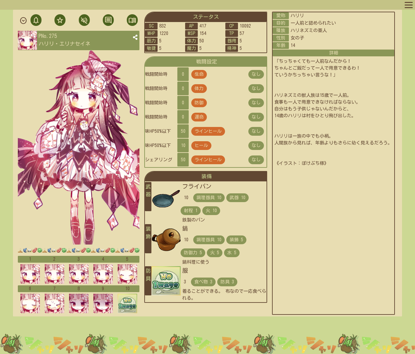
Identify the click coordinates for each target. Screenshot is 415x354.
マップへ (17, 4)
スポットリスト (110, 4)
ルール (137, 4)
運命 (199, 117)
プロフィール (44, 4)
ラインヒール (208, 131)
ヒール (201, 145)
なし (256, 74)
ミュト (83, 21)
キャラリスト (75, 4)
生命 (199, 74)
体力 (199, 88)
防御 (199, 102)
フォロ (59, 21)
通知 (36, 21)
